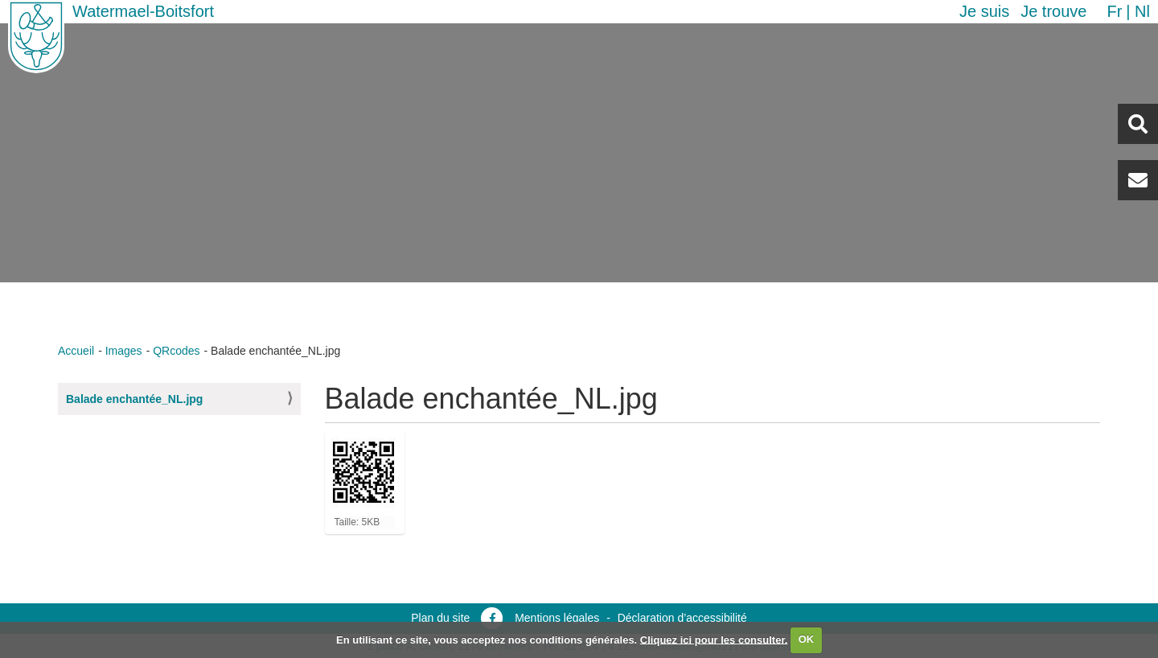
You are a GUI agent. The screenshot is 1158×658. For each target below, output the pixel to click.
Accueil (76, 350)
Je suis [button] (984, 11)
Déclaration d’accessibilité (682, 617)
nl (1142, 11)
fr (1114, 11)
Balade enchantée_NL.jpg (134, 399)
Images (123, 350)
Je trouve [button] (1053, 11)
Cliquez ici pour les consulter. (714, 639)
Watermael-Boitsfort (143, 11)
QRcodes (176, 350)
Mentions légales (557, 617)
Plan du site (440, 617)
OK (807, 639)
